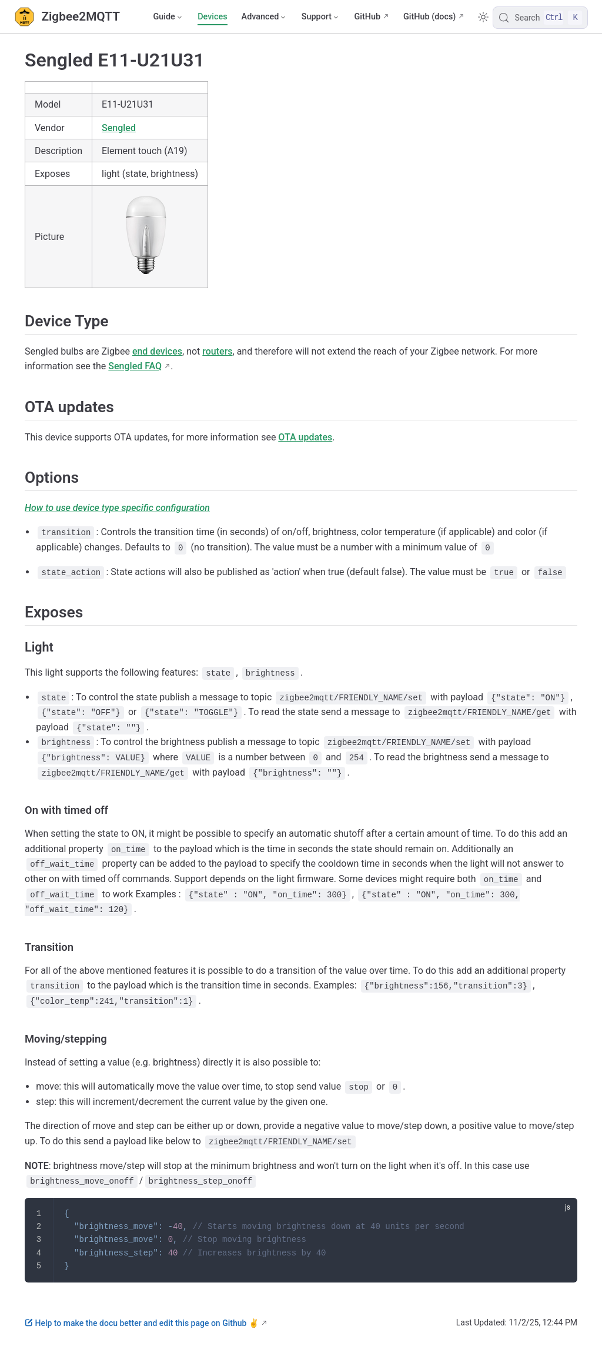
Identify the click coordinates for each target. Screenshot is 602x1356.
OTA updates (305, 437)
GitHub (367, 17)
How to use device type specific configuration (117, 507)
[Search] (540, 17)
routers (217, 351)
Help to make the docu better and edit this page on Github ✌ (142, 1323)
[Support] (321, 17)
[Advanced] (264, 17)
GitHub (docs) (429, 17)
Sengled (119, 127)
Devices (212, 17)
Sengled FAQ (135, 366)
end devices (157, 351)
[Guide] (168, 17)
